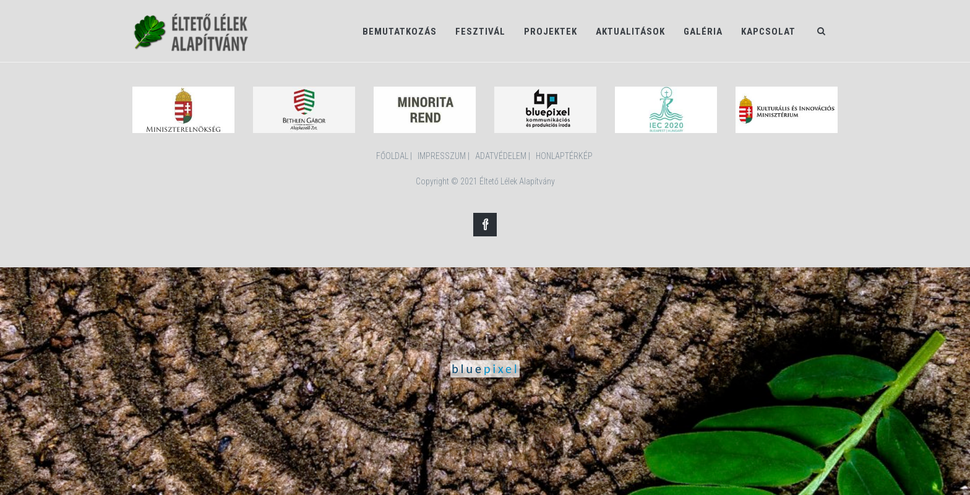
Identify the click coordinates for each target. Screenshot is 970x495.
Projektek (550, 31)
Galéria (703, 31)
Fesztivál (480, 31)
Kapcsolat (768, 31)
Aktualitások (630, 31)
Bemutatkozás (400, 31)
